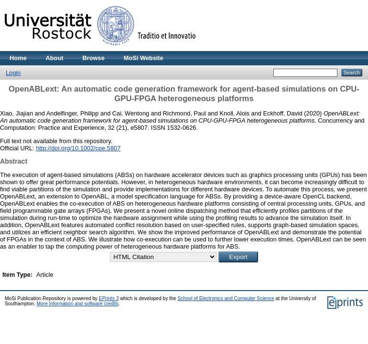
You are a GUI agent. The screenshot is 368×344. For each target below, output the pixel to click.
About (55, 58)
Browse (94, 58)
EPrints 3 (109, 298)
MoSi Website (143, 58)
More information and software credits (78, 303)
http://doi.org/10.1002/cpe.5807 (78, 148)
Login (13, 72)
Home (18, 58)
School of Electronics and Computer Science (225, 298)
